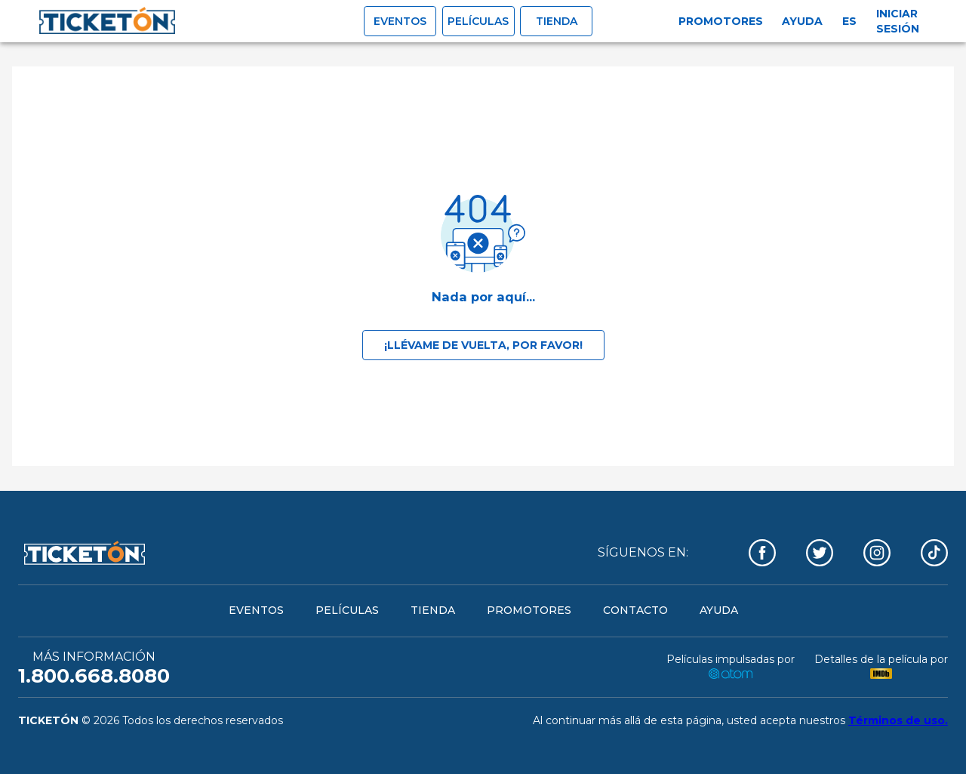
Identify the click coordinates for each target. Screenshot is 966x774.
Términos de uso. (898, 720)
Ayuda (802, 21)
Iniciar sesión (897, 21)
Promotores (720, 21)
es (849, 21)
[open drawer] (107, 21)
